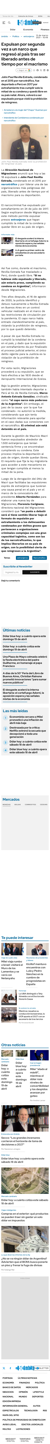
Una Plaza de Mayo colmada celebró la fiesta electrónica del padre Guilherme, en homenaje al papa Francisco (25, 661)
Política (15, 36)
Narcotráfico (40, 557)
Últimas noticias (27, 1378)
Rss (45, 1410)
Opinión (23, 1392)
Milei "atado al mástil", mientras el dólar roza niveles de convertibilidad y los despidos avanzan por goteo (39, 1082)
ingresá (45, 22)
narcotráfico (9, 184)
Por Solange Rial (7, 1270)
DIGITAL (11, 1440)
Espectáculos (11, 1410)
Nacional (8, 1396)
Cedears (43, 804)
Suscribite (35, 572)
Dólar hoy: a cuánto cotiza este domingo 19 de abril (21, 648)
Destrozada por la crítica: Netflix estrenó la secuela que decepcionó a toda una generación (28, 732)
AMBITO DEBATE (39, 1440)
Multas (7, 1429)
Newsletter (42, 1368)
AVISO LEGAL (9, 1424)
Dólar (13, 29)
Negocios (8, 1392)
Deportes (37, 1396)
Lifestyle (38, 1392)
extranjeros (29, 36)
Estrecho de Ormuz (25, 16)
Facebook (10, 1368)
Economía (28, 29)
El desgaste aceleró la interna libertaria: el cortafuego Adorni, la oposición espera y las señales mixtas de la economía (31, 242)
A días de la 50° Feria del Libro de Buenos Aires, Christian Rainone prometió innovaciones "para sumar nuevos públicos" (25, 678)
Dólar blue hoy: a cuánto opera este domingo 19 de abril (24, 637)
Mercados (32, 1387)
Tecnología (31, 1410)
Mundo (23, 1396)
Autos (36, 1406)
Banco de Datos (12, 1387)
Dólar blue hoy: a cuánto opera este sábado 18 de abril (28, 751)
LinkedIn (23, 1368)
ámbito (4, 36)
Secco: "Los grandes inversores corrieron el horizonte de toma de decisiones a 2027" (21, 1141)
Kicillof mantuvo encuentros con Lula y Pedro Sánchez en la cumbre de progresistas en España (36, 974)
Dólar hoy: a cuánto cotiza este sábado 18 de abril (28, 743)
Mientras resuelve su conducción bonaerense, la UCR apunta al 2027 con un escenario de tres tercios (32, 1015)
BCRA (40, 16)
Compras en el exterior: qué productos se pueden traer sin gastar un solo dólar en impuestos (24, 1217)
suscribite (37, 22)
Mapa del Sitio (11, 1415)
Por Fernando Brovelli (26, 1023)
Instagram (17, 1368)
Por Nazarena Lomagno (10, 1149)
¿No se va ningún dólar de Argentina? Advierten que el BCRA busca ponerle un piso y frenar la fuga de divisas (24, 1262)
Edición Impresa (12, 1401)
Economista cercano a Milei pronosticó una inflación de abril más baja (26, 720)
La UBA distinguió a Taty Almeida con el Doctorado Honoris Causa (31, 996)
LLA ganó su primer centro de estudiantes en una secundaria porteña (30, 252)
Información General (15, 1406)
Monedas (6, 804)
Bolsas (18, 804)
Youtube (30, 1368)
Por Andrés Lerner (37, 1100)
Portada (8, 1378)
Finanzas (45, 29)
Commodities (30, 804)
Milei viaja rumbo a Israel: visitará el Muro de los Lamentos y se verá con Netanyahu (12, 970)
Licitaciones (23, 1429)
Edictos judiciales (32, 1424)
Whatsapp (38, 1368)
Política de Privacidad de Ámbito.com (24, 1419)
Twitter (4, 1368)
